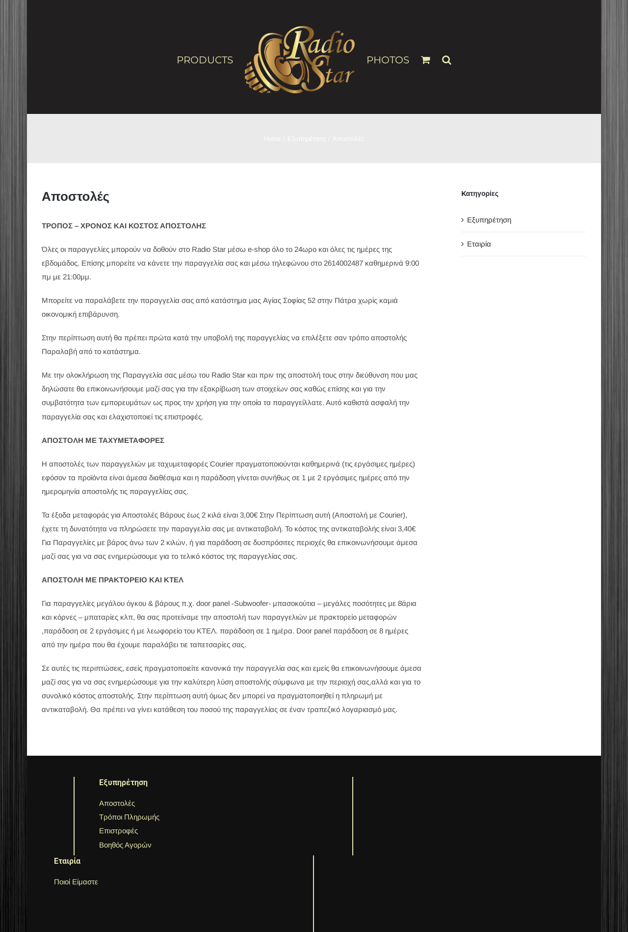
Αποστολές (117, 803)
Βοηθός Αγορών (125, 845)
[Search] (446, 55)
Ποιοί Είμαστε (76, 881)
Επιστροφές (118, 830)
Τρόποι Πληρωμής (129, 817)
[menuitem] (211, 59)
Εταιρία (479, 244)
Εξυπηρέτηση (489, 220)
